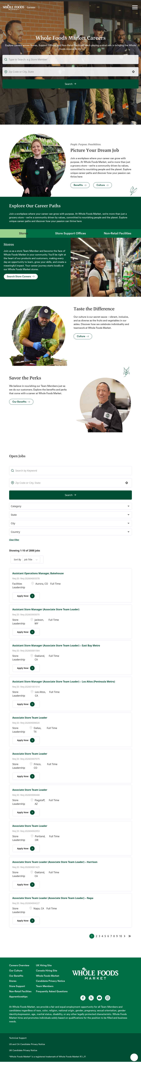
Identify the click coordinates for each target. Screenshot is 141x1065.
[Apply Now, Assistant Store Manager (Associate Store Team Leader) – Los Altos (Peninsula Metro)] (26, 704)
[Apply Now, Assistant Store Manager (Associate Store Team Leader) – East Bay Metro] (26, 668)
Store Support (17, 986)
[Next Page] (125, 936)
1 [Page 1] (92, 936)
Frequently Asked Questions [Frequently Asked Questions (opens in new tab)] (52, 991)
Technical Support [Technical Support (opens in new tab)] (18, 1038)
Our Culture (15, 970)
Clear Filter (14, 539)
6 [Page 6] (108, 936)
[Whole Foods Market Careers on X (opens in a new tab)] (91, 997)
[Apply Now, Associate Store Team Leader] (26, 740)
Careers (31, 7)
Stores (12, 981)
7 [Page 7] (111, 936)
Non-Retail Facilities (20, 991)
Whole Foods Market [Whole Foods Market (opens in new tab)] (47, 976)
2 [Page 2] (96, 936)
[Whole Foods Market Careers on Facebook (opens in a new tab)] (83, 997)
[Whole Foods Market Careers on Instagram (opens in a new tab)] (107, 997)
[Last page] (129, 936)
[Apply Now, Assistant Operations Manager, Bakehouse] (26, 596)
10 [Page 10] (120, 936)
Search (69, 84)
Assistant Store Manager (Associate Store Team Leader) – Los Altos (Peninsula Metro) (63, 681)
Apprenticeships (18, 996)
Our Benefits (16, 976)
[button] (133, 71)
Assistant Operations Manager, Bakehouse (38, 573)
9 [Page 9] (117, 936)
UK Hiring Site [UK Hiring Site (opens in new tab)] (44, 965)
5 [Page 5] (105, 936)
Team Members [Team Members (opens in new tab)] (44, 986)
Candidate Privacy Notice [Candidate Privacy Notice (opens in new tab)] (50, 981)
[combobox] (70, 71)
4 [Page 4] (102, 936)
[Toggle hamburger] (135, 7)
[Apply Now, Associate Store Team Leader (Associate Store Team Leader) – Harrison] (26, 884)
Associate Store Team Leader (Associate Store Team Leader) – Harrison (54, 862)
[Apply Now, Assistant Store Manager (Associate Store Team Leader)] (26, 632)
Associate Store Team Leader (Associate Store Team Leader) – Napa (52, 898)
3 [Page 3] (99, 936)
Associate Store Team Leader (29, 717)
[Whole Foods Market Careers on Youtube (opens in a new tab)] (99, 997)
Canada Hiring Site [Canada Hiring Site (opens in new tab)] (46, 970)
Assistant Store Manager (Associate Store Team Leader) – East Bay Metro (56, 645)
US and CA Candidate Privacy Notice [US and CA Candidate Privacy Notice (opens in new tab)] (27, 1044)
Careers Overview (19, 965)
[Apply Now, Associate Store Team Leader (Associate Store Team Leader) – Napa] (26, 920)
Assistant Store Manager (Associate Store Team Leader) (45, 609)
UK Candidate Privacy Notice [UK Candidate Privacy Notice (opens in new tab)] (23, 1050)
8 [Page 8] (114, 936)
